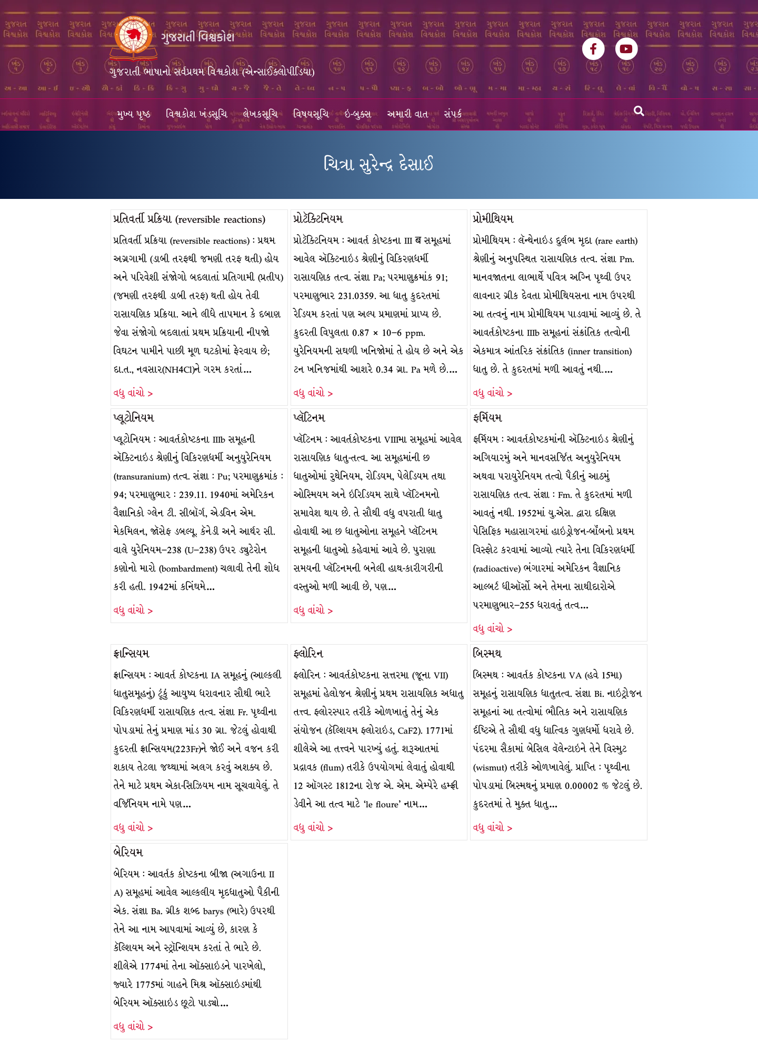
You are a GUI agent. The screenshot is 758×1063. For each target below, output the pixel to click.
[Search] (639, 111)
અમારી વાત (407, 114)
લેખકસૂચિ (260, 114)
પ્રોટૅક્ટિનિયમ (318, 219)
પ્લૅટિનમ (309, 418)
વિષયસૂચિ (311, 114)
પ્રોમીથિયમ (493, 219)
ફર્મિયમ (487, 418)
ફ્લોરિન (308, 654)
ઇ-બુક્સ (358, 114)
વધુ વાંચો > (133, 393)
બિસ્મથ (487, 654)
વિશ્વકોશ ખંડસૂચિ (196, 114)
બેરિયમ (128, 853)
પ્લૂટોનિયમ (134, 418)
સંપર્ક (453, 114)
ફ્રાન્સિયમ (131, 654)
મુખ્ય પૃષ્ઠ (134, 114)
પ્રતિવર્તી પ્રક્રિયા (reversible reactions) (189, 219)
